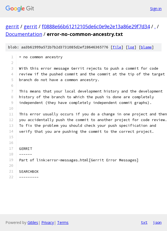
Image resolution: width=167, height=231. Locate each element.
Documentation (23, 34)
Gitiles (32, 222)
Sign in (156, 8)
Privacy (47, 222)
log (131, 47)
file (117, 47)
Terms (63, 222)
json (157, 222)
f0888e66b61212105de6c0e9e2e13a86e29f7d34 (96, 26)
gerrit (12, 26)
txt (144, 222)
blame (146, 47)
